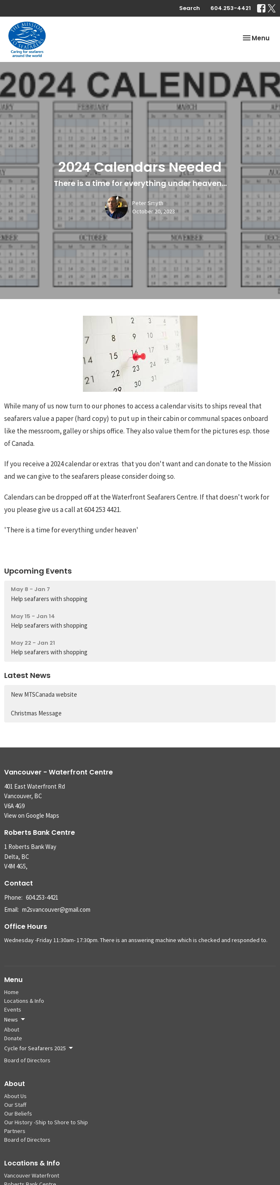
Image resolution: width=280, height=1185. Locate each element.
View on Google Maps (31, 815)
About (11, 1029)
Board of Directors (27, 1060)
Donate (13, 1038)
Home (11, 992)
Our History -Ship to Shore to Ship (46, 1122)
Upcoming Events (38, 571)
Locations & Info (24, 1000)
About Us (15, 1096)
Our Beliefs (18, 1113)
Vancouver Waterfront (31, 1175)
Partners (14, 1131)
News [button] (15, 1019)
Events (12, 1009)
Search (189, 8)
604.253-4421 (230, 8)
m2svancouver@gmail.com (56, 909)
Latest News (27, 675)
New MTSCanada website (44, 694)
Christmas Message (36, 713)
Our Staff (15, 1104)
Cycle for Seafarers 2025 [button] (39, 1048)
